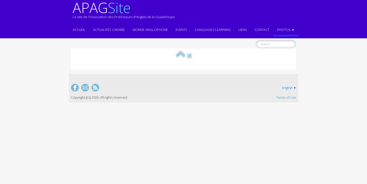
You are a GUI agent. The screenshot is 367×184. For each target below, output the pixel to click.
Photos (285, 29)
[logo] (124, 12)
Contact (262, 29)
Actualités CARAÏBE (109, 29)
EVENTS (181, 29)
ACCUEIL (79, 29)
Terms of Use (286, 97)
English (289, 87)
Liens (242, 29)
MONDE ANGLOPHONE (150, 29)
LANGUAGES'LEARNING (213, 29)
